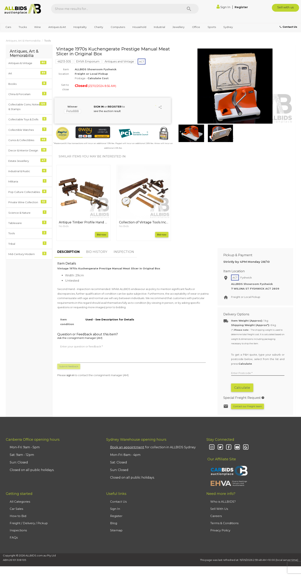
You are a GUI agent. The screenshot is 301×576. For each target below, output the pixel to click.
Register (241, 7)
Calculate (242, 387)
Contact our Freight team (247, 406)
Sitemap (116, 530)
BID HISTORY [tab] (96, 252)
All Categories (20, 501)
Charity (98, 27)
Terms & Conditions (224, 523)
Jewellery (178, 27)
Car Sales (16, 509)
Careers (216, 516)
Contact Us (118, 501)
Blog (113, 523)
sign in (70, 375)
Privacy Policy (220, 530)
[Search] (189, 9)
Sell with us (285, 7)
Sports (212, 27)
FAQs (14, 537)
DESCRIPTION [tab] (68, 252)
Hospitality (80, 27)
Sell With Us (219, 509)
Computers (118, 27)
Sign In (224, 7)
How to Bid (18, 516)
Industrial (159, 27)
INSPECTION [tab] (124, 252)
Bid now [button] (101, 234)
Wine (37, 27)
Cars (8, 27)
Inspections (18, 530)
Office (196, 27)
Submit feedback (68, 366)
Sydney (228, 27)
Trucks (23, 27)
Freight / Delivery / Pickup (29, 523)
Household (139, 27)
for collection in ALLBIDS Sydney (153, 447)
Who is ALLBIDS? (223, 501)
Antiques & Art (57, 27)
